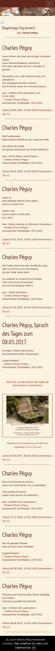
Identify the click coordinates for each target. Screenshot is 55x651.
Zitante (5, 110)
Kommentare (44, 110)
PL (8, 114)
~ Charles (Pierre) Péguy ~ (16, 99)
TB (3, 114)
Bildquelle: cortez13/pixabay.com (21, 443)
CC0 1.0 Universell (33, 447)
